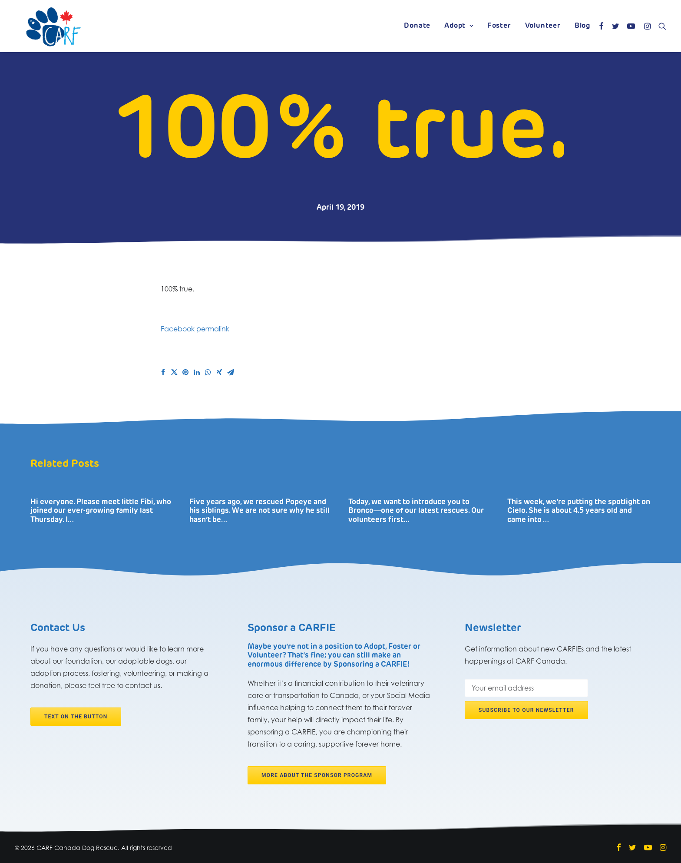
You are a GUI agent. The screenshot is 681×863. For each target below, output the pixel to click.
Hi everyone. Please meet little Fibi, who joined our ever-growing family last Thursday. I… (100, 511)
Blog (582, 26)
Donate (417, 26)
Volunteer (543, 26)
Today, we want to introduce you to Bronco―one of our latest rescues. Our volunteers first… (416, 511)
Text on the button (75, 717)
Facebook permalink (195, 328)
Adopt (458, 26)
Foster (499, 26)
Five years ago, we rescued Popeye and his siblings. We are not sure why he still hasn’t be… (259, 511)
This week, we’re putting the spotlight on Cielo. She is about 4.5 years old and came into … (578, 511)
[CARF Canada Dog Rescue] (53, 26)
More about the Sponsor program (316, 775)
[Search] (660, 26)
